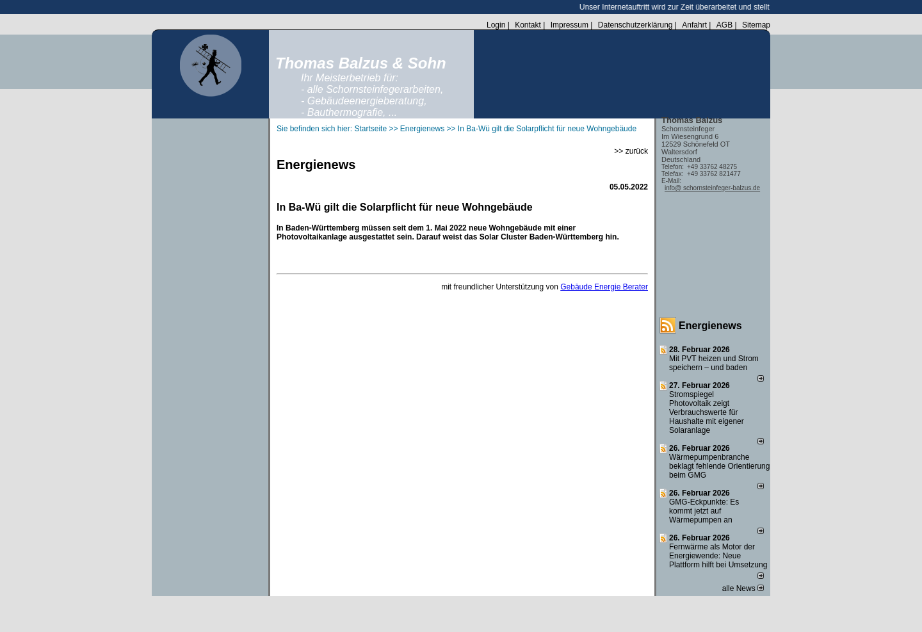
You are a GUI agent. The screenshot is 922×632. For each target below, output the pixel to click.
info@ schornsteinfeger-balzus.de (712, 187)
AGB (724, 24)
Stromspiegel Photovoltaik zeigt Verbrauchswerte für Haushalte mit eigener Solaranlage (706, 412)
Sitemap (756, 24)
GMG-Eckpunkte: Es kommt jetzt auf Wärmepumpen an (704, 511)
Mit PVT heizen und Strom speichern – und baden (714, 363)
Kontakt (528, 24)
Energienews (710, 325)
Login (496, 24)
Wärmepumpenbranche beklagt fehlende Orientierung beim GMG (719, 466)
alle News (743, 588)
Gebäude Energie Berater (604, 286)
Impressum (569, 24)
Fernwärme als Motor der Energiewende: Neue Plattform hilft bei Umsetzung (718, 555)
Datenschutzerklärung (635, 24)
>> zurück (631, 151)
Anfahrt (694, 24)
